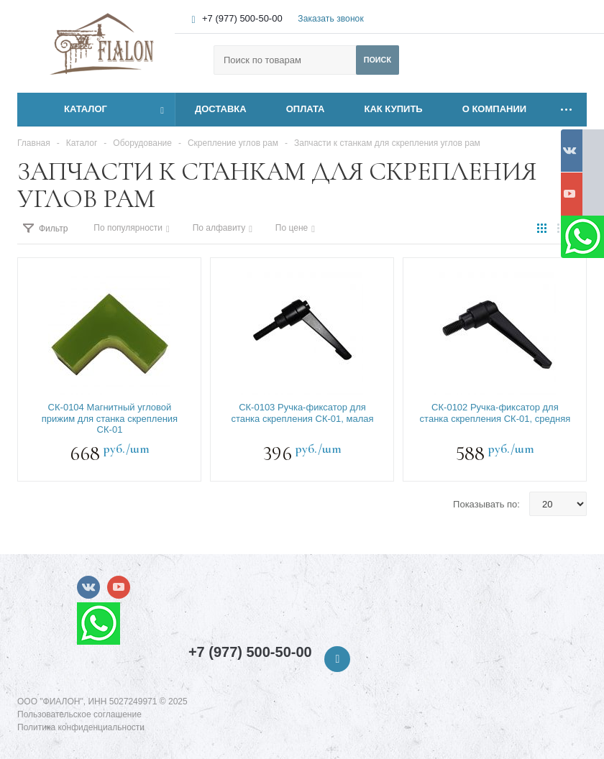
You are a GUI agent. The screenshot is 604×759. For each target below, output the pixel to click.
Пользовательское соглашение (79, 714)
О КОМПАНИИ (494, 109)
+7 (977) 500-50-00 (242, 18)
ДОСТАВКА (221, 109)
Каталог (69, 109)
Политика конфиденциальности (81, 727)
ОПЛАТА (305, 109)
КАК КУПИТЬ (394, 109)
